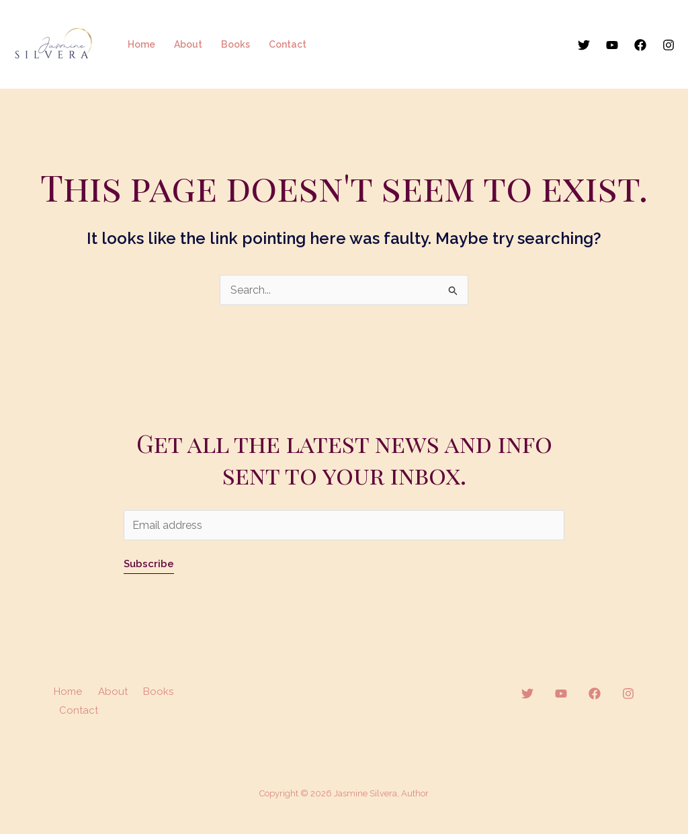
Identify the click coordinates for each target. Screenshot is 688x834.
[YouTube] (612, 45)
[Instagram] (668, 45)
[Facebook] (640, 45)
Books (235, 44)
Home (141, 44)
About (188, 44)
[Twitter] (584, 45)
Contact (287, 44)
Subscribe (149, 564)
